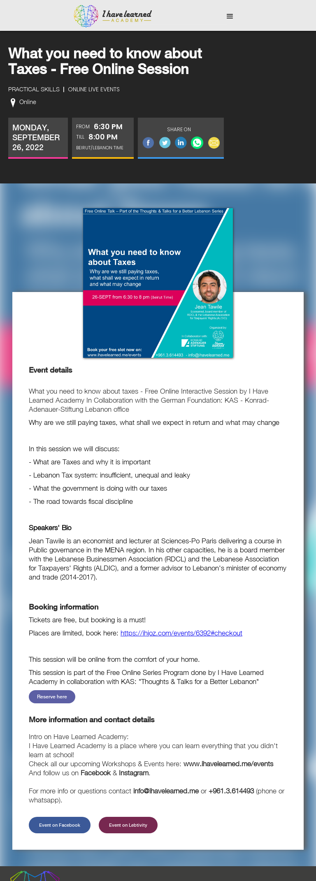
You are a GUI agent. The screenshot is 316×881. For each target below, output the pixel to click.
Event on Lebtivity (128, 825)
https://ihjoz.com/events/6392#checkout (181, 633)
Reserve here (52, 697)
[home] (113, 16)
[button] (230, 16)
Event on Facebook (59, 825)
